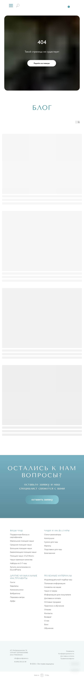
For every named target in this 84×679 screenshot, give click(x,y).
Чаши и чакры (50, 591)
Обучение (48, 628)
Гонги (12, 582)
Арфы (12, 601)
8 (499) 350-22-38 (20, 661)
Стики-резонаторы (52, 535)
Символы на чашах (52, 587)
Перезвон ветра (17, 597)
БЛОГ (42, 107)
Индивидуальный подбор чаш (58, 580)
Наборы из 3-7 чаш (18, 563)
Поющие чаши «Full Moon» (22, 556)
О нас (46, 621)
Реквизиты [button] (70, 651)
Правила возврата (67, 658)
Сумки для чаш (51, 542)
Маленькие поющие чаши (22, 541)
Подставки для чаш (53, 549)
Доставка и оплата (52, 598)
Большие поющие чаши (21, 548)
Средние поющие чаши (21, 545)
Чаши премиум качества (21, 560)
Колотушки (49, 538)
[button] (11, 5)
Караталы (14, 586)
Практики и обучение (54, 606)
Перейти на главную (42, 63)
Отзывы (47, 610)
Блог (46, 624)
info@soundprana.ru (21, 658)
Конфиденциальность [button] (66, 653)
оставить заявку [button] (42, 499)
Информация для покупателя (57, 595)
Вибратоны (15, 594)
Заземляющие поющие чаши (23, 552)
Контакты (48, 613)
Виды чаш (16, 530)
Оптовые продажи (52, 602)
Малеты (47, 546)
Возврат (47, 617)
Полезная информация (54, 583)
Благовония (49, 553)
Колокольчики (16, 590)
